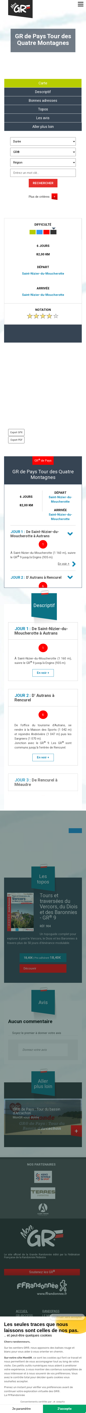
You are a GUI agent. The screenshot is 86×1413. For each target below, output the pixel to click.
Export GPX (16, 432)
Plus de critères (39, 197)
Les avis (43, 118)
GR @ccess (24, 1315)
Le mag (47, 1315)
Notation (43, 310)
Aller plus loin (43, 126)
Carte (43, 83)
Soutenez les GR (42, 1272)
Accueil (22, 1311)
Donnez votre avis (34, 1050)
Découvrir (30, 968)
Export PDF (16, 439)
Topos (43, 109)
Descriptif (43, 92)
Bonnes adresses (43, 100)
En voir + (63, 564)
